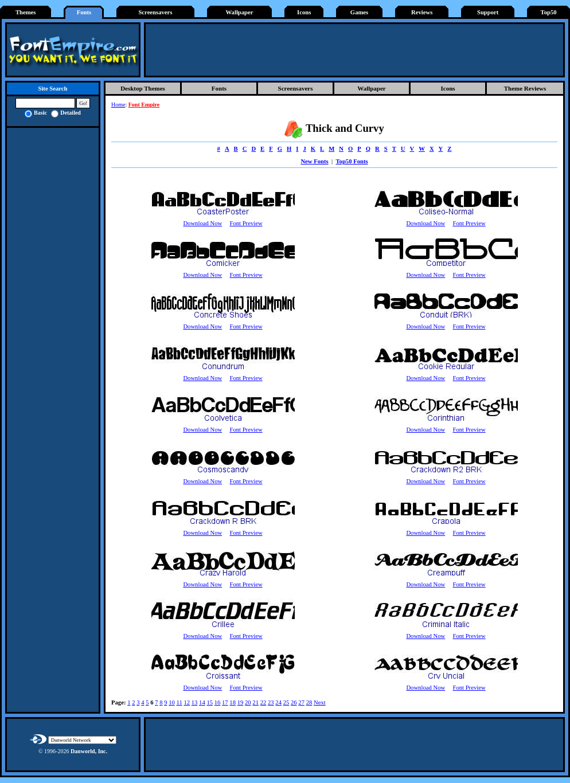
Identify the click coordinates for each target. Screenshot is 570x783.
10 (172, 702)
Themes (25, 12)
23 (271, 702)
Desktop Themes (142, 88)
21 (255, 702)
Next (320, 702)
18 (232, 702)
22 (263, 702)
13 (195, 702)
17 (225, 702)
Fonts (84, 12)
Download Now (202, 223)
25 (286, 702)
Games (359, 12)
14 (202, 702)
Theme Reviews (525, 88)
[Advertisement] (354, 50)
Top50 (549, 12)
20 (248, 702)
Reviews (421, 12)
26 (294, 702)
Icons (304, 12)
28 (309, 702)
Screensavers (155, 12)
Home (118, 104)
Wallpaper (239, 12)
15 (209, 702)
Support (487, 12)
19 (240, 702)
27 (301, 702)
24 (278, 702)
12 (187, 702)
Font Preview (245, 223)
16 (217, 702)
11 (179, 702)
